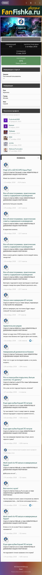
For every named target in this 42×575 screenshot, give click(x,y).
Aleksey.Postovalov (16, 149)
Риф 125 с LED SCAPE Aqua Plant (17, 170)
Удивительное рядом (12, 326)
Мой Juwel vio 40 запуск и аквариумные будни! (20, 464)
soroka (11, 143)
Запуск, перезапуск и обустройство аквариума (20, 304)
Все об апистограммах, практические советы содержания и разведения (19, 194)
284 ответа (23, 366)
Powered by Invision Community (21, 572)
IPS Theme (17, 566)
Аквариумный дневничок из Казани (18, 352)
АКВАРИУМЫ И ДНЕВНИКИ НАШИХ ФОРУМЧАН (20, 173)
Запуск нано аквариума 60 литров (18, 300)
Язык (21, 569)
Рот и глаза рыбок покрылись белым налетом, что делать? (18, 378)
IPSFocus (25, 566)
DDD (10, 137)
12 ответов (23, 505)
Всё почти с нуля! (10, 488)
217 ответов (22, 208)
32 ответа (22, 477)
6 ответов (22, 392)
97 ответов (22, 315)
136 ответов (22, 341)
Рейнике (12, 131)
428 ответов (23, 418)
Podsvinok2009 (14, 119)
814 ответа (21, 182)
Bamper (11, 125)
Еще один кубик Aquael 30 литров (17, 403)
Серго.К (10, 450)
